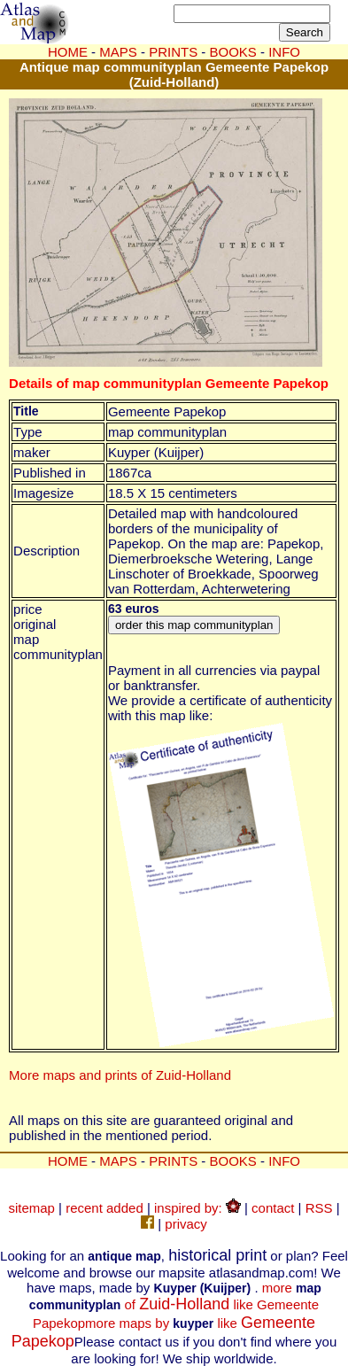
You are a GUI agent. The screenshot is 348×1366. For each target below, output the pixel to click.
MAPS (118, 51)
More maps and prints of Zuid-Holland (120, 1075)
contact (272, 1207)
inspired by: (197, 1207)
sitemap (31, 1207)
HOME (68, 51)
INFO (284, 1160)
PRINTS (173, 1160)
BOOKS (233, 1160)
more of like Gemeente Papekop (175, 1305)
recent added (104, 1207)
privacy (186, 1223)
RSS (319, 1207)
